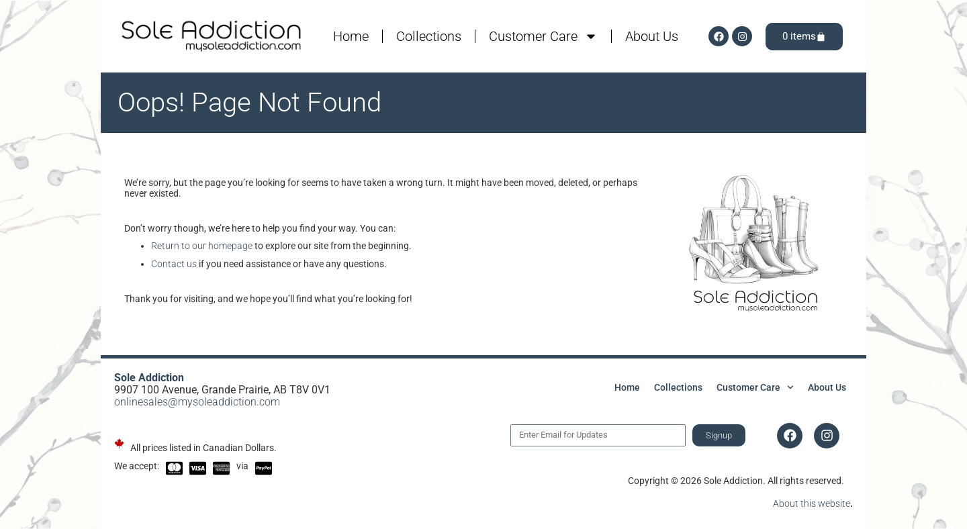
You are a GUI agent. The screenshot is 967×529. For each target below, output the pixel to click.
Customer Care (543, 36)
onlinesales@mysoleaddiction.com (197, 401)
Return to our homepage (201, 245)
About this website (811, 503)
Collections (428, 36)
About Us (651, 36)
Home (351, 36)
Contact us (174, 263)
